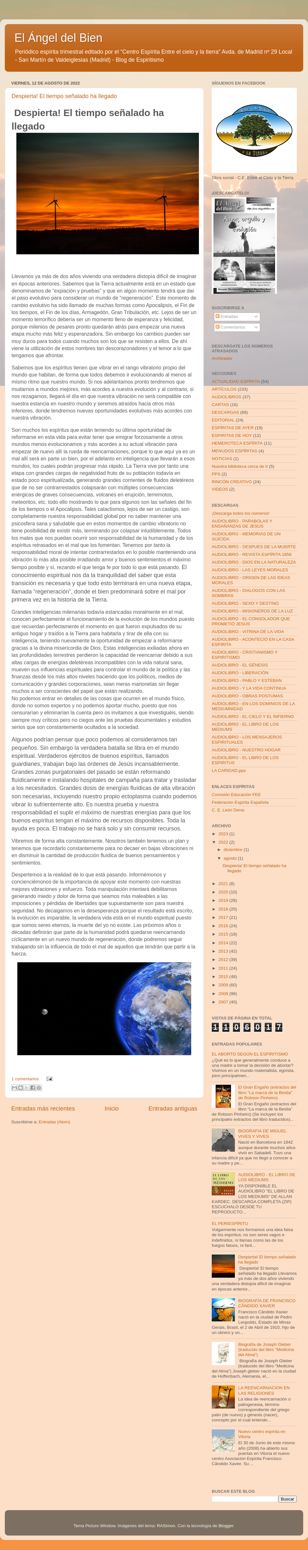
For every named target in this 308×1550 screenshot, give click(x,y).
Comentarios (230, 327)
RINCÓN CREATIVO (232, 481)
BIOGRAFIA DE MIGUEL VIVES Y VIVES (262, 1133)
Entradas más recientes (43, 1108)
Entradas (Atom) (54, 1121)
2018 (223, 909)
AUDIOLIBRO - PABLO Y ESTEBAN (247, 680)
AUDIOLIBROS (226, 396)
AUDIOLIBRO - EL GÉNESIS (240, 665)
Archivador (222, 358)
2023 (223, 833)
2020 (223, 892)
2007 (223, 1002)
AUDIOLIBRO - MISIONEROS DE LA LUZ (252, 611)
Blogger (225, 1525)
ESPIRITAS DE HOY (232, 435)
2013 (223, 951)
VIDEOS (220, 489)
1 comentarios (25, 1078)
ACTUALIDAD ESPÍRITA (236, 381)
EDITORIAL (223, 420)
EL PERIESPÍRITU (230, 1223)
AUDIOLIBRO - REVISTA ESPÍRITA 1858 (252, 554)
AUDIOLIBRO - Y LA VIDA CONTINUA (249, 688)
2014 (223, 942)
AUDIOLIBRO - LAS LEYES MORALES (250, 569)
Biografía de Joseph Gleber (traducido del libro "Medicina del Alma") (266, 1349)
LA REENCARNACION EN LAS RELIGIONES (264, 1390)
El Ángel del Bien (58, 37)
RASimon (166, 1525)
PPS (216, 474)
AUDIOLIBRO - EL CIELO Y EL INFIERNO (253, 716)
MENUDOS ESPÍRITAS (234, 451)
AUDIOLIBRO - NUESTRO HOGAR (246, 750)
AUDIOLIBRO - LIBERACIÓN (240, 672)
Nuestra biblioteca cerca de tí (240, 466)
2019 (223, 900)
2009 (223, 985)
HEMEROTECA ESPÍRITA (237, 443)
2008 (223, 993)
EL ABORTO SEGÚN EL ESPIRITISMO (250, 1054)
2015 (223, 934)
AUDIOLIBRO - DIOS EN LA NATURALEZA (254, 562)
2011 (223, 968)
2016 (223, 925)
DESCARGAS (225, 412)
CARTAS (220, 404)
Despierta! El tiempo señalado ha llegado (64, 96)
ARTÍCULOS (224, 389)
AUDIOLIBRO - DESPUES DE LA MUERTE (254, 546)
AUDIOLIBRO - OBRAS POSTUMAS (247, 695)
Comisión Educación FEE (236, 794)
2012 (223, 959)
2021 (223, 883)
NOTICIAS (222, 458)
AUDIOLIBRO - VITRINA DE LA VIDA (248, 631)
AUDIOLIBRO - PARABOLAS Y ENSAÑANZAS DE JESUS (242, 524)
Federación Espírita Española (240, 802)
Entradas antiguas (173, 1108)
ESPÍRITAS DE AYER (233, 427)
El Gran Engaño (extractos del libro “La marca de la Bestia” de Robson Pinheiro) (267, 1092)
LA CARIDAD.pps (229, 770)
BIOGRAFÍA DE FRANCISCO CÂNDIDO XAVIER (266, 1303)
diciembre (234, 849)
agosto (231, 858)
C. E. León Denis (228, 810)
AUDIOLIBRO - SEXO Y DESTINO (245, 603)
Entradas (227, 316)
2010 (223, 976)
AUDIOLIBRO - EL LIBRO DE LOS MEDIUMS (266, 1177)
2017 (223, 917)
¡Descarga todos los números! (241, 513)
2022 (223, 842)
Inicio (112, 1108)
